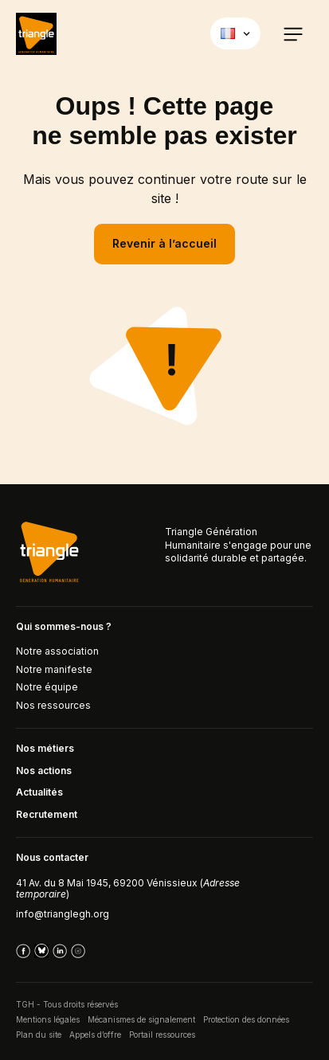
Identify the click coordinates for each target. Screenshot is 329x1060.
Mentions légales (48, 1019)
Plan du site (38, 1034)
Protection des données (246, 1019)
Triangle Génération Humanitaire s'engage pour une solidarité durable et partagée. (238, 545)
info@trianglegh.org (62, 914)
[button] (293, 33)
